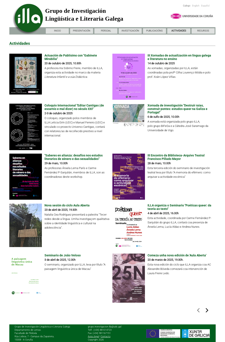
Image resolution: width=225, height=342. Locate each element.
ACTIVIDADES (178, 30)
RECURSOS (203, 30)
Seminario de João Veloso (62, 255)
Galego (186, 5)
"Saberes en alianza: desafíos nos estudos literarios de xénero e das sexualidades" (73, 157)
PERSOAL (106, 30)
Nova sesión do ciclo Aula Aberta (67, 205)
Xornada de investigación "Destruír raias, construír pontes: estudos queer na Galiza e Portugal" (177, 109)
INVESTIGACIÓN (130, 30)
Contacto (105, 336)
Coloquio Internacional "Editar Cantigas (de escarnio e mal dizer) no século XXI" (74, 107)
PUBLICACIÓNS (154, 30)
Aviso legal (93, 336)
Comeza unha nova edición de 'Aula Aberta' (177, 255)
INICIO (57, 30)
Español (205, 5)
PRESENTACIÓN (81, 30)
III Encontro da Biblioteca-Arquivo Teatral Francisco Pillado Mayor (176, 157)
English (195, 5)
